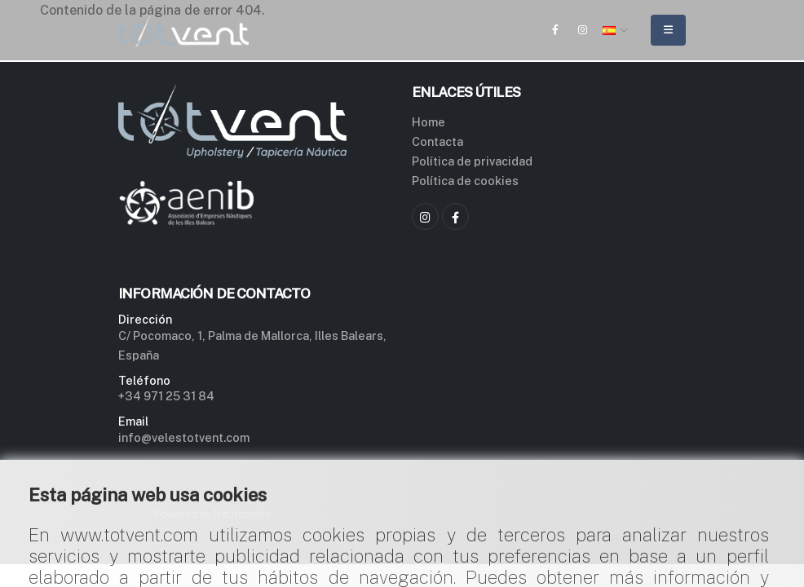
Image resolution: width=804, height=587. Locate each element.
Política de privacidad (472, 161)
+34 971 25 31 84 (166, 396)
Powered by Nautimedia (213, 514)
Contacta (437, 141)
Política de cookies (465, 181)
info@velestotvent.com (184, 437)
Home (428, 122)
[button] (616, 30)
